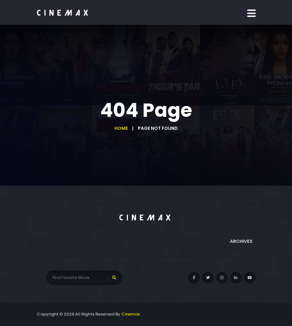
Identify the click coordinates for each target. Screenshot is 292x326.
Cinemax (130, 314)
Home (121, 128)
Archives (241, 241)
